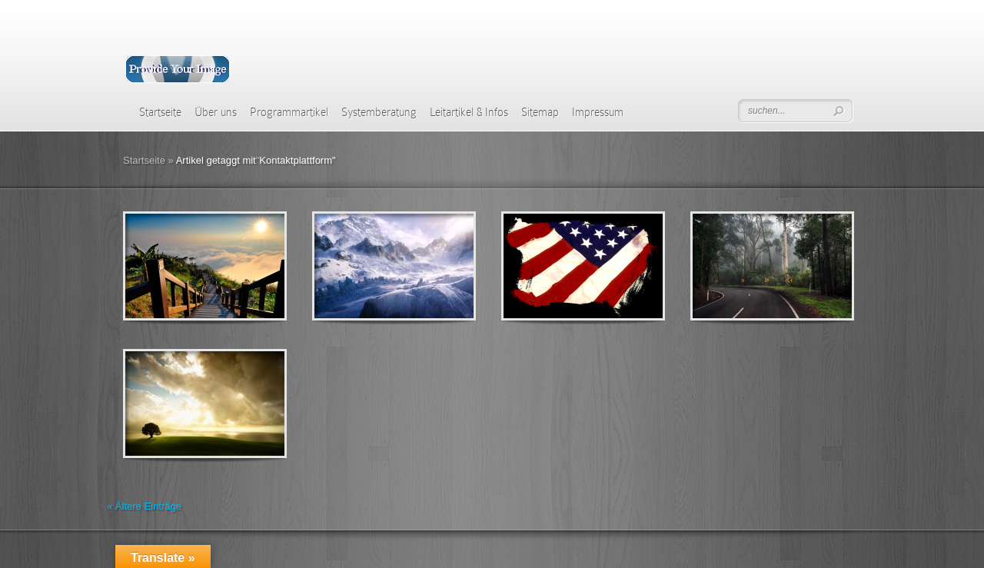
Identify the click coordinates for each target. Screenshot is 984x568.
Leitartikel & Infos (469, 112)
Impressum (597, 112)
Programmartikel (289, 112)
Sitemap (540, 112)
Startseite (160, 112)
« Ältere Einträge (144, 506)
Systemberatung (379, 112)
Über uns (215, 112)
